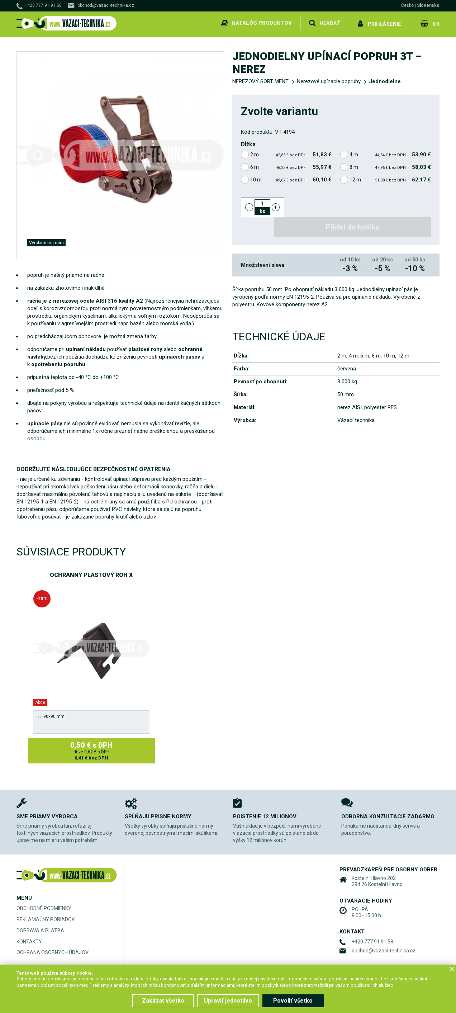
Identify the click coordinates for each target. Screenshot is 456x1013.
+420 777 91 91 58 (43, 5)
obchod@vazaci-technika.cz (105, 5)
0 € (436, 23)
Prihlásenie (384, 23)
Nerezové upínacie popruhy (329, 79)
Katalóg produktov (261, 23)
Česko (407, 5)
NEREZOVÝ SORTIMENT (260, 79)
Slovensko (428, 5)
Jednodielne (385, 79)
